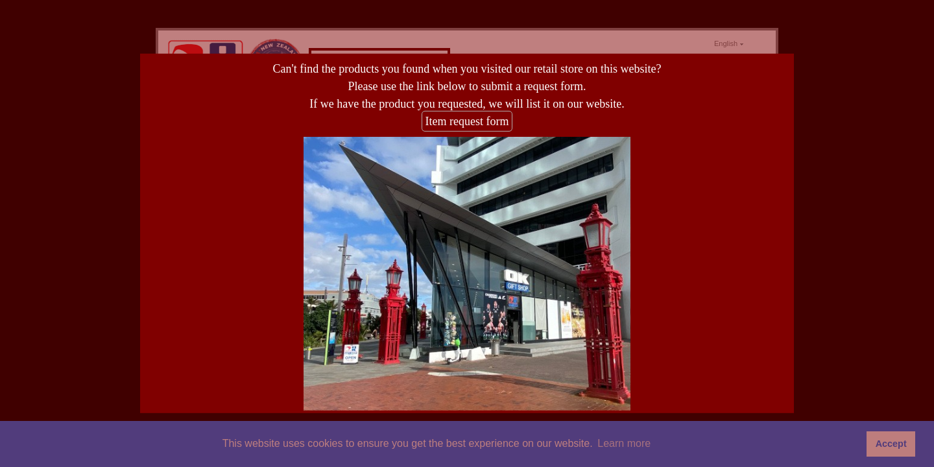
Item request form (467, 121)
